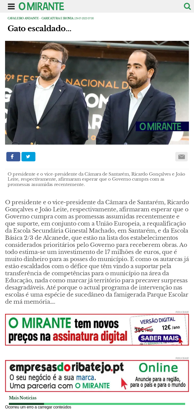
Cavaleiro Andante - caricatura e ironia (40, 18)
